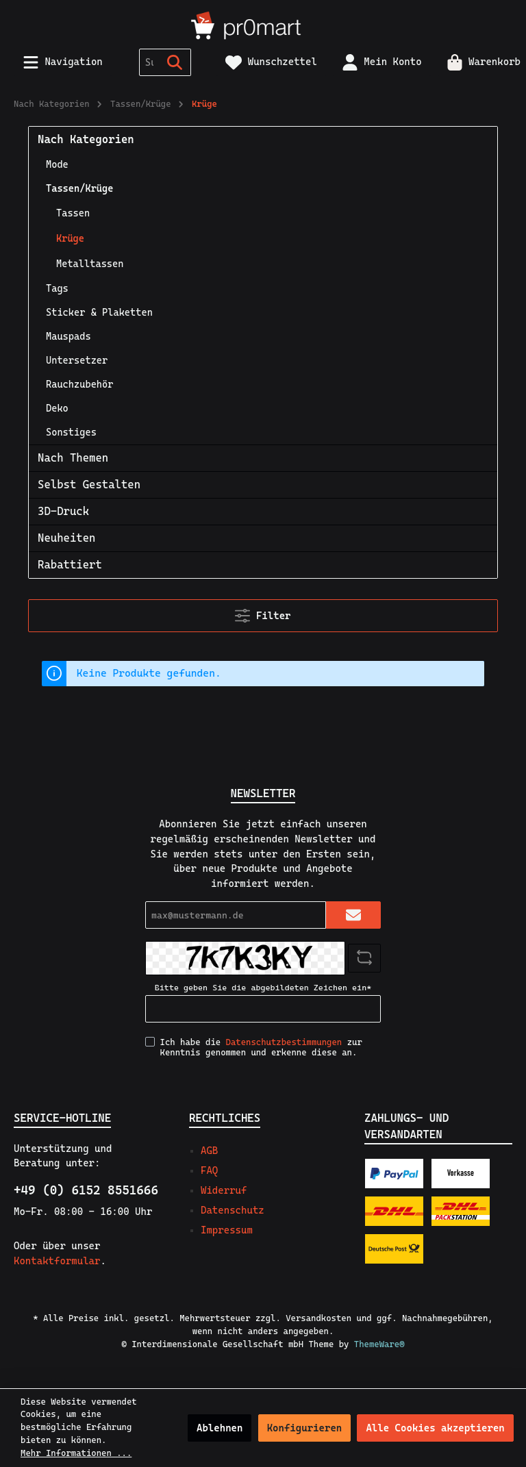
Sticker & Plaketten (99, 312)
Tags (57, 288)
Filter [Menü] (262, 612)
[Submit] (353, 915)
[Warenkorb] (479, 62)
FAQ (209, 1170)
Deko (57, 408)
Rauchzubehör (79, 384)
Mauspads (68, 336)
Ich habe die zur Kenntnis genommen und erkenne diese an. (261, 1047)
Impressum (227, 1230)
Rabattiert (70, 564)
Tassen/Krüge (79, 188)
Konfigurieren (304, 1427)
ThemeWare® (379, 1344)
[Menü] (63, 62)
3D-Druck (63, 511)
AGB (209, 1150)
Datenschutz (232, 1210)
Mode (57, 164)
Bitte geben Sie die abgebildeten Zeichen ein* (263, 987)
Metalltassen (89, 263)
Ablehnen (219, 1427)
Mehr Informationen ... (76, 1453)
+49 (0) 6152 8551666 (86, 1190)
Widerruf (224, 1190)
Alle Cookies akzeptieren (435, 1427)
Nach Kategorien (86, 139)
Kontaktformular (57, 1260)
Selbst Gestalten (89, 484)
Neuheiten (66, 537)
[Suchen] (175, 62)
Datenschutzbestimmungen (284, 1042)
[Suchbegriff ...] (149, 62)
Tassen (73, 213)
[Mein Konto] (382, 62)
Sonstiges (71, 432)
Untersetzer (77, 360)
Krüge (70, 238)
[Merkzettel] (271, 62)
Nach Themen (73, 457)
